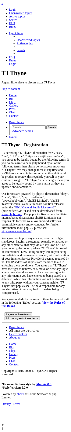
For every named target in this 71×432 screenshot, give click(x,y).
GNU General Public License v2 (34, 207)
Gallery (13, 105)
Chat (12, 112)
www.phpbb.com (12, 214)
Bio (11, 98)
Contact (14, 115)
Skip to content (11, 88)
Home (12, 95)
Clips (12, 102)
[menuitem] (12, 9)
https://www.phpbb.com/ (16, 231)
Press (12, 109)
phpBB (21, 394)
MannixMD (43, 384)
